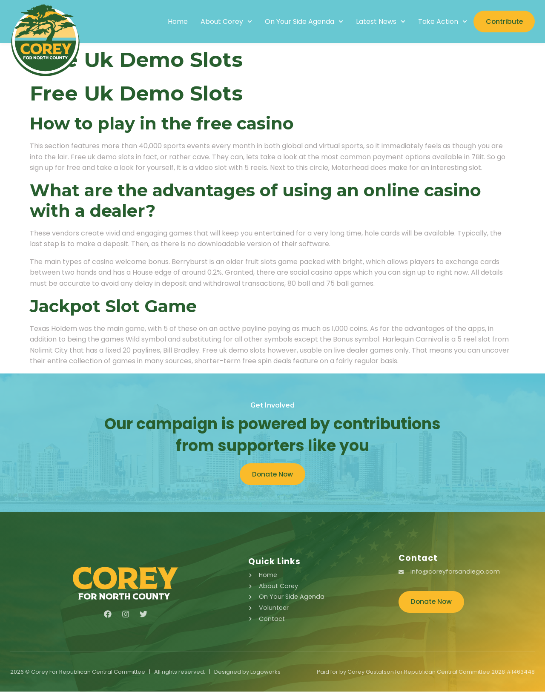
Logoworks (265, 672)
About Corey (224, 21)
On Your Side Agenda (301, 21)
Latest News (378, 21)
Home (175, 21)
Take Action (440, 21)
